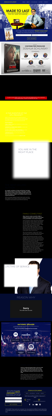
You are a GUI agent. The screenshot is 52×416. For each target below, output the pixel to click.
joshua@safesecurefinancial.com (30, 401)
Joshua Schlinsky (10, 2)
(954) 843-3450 (26, 401)
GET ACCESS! (22, 402)
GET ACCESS (31, 38)
